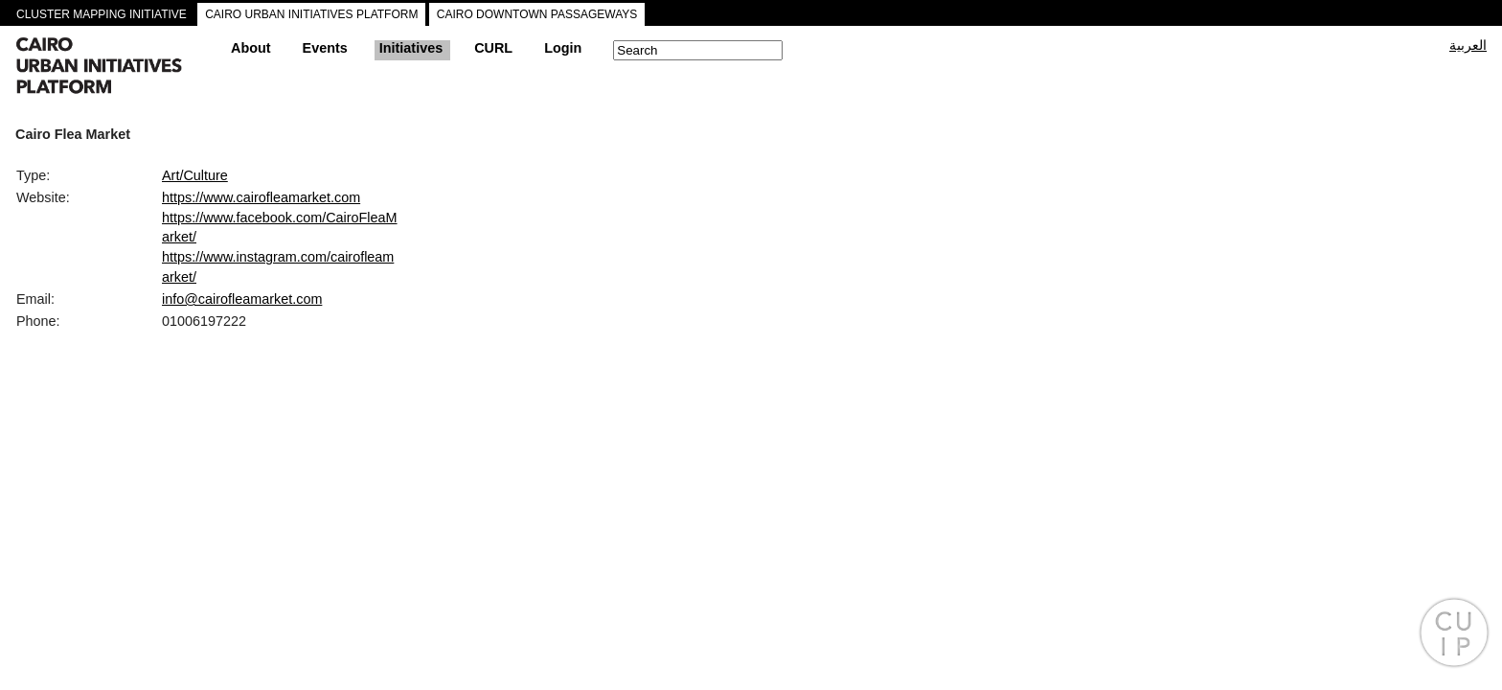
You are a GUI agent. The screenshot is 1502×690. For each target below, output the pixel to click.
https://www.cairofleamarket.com (261, 197)
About (251, 48)
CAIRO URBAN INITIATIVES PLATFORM (311, 14)
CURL (493, 48)
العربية (1468, 45)
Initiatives (411, 48)
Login (562, 48)
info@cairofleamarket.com (242, 299)
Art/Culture (195, 175)
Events (325, 48)
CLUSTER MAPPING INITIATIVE (101, 14)
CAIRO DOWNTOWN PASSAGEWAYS (537, 14)
